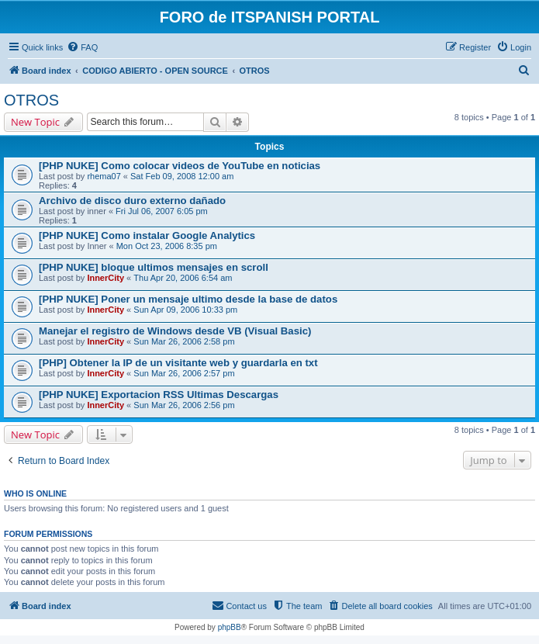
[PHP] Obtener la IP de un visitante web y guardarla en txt (178, 363)
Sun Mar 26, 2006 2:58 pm (183, 341)
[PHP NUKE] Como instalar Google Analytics (147, 235)
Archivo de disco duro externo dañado (132, 200)
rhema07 (103, 176)
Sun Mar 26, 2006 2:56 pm (183, 405)
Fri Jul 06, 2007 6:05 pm (162, 211)
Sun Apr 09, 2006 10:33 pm (185, 309)
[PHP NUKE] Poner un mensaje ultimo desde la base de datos (188, 299)
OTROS (31, 100)
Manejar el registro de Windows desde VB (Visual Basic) (175, 331)
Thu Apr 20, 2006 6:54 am (182, 277)
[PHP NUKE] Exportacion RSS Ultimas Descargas (158, 394)
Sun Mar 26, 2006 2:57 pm (183, 373)
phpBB (229, 627)
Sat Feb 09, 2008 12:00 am (181, 176)
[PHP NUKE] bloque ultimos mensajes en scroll (153, 267)
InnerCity (105, 277)
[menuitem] (82, 47)
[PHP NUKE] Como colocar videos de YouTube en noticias (179, 165)
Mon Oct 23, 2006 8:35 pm (166, 246)
